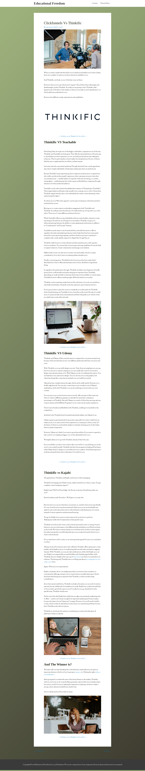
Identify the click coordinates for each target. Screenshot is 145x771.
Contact (95, 4)
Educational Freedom (50, 4)
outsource (78, 673)
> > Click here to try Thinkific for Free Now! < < (72, 137)
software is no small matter (53, 675)
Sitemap (53, 765)
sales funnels (78, 557)
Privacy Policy (105, 4)
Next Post (107, 752)
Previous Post (39, 752)
